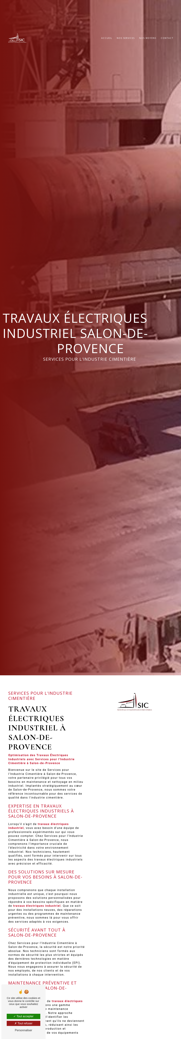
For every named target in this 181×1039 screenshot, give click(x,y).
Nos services (126, 43)
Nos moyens (147, 43)
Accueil (106, 43)
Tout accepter (23, 1016)
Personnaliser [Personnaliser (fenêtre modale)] (23, 1030)
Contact (167, 43)
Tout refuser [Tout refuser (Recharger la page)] (23, 1023)
